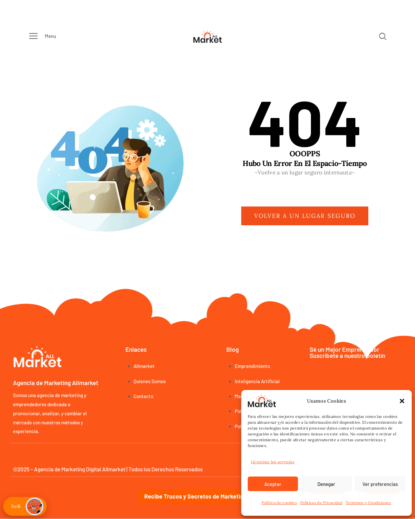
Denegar (326, 484)
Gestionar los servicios (272, 461)
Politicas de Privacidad (321, 502)
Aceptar (272, 484)
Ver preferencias (380, 484)
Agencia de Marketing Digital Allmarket (79, 469)
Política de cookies (279, 502)
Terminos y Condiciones (368, 502)
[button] (402, 401)
